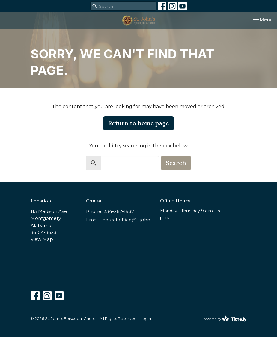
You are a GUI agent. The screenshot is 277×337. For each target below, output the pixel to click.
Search (176, 163)
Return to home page (138, 123)
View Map (42, 239)
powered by (224, 319)
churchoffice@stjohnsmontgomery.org (128, 220)
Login (145, 318)
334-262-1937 (119, 211)
